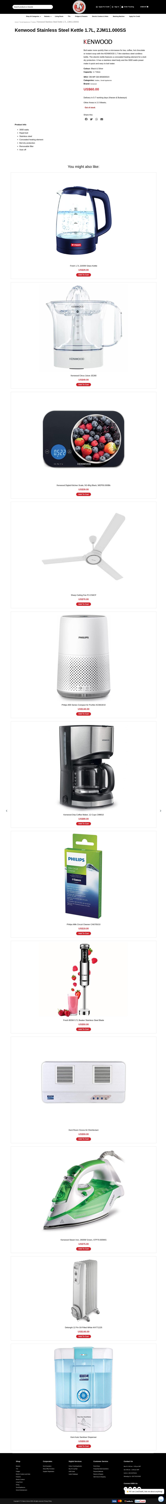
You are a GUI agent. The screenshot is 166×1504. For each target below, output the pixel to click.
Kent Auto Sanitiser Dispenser (84, 1437)
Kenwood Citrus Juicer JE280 (83, 376)
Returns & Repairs (98, 1474)
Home (16, 22)
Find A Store (96, 1466)
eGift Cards (72, 1471)
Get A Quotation (47, 1466)
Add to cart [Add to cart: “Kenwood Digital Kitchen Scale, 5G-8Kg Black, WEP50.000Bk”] (83, 494)
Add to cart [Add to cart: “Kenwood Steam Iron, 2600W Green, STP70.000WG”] (83, 1249)
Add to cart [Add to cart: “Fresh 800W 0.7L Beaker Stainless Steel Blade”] (83, 1029)
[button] (86, 119)
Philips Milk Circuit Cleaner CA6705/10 (83, 924)
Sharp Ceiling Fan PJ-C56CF (83, 595)
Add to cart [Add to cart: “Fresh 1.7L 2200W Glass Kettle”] (83, 275)
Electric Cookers (20, 1479)
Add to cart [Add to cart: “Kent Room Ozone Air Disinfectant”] (83, 1139)
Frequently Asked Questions (100, 1468)
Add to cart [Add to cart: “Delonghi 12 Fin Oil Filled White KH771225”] (83, 1336)
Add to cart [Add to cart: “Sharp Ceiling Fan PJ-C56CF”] (83, 604)
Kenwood (93, 84)
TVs (17, 1468)
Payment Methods (98, 1471)
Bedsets (18, 1466)
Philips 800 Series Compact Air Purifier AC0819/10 (84, 705)
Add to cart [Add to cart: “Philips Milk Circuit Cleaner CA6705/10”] (83, 933)
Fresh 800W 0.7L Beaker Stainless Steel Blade (83, 1020)
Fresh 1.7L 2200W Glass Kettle (83, 266)
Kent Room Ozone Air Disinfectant (83, 1130)
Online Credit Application (75, 1466)
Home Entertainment (21, 1490)
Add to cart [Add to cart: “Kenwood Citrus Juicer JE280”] (83, 385)
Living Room (19, 1482)
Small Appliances (25, 22)
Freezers (18, 1476)
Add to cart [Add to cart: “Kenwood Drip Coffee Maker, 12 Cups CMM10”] (83, 824)
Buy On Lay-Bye (73, 1468)
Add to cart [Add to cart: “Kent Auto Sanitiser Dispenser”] (83, 1446)
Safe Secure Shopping (99, 1476)
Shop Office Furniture (49, 1468)
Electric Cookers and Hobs (23, 1474)
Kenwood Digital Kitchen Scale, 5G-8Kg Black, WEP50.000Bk (83, 485)
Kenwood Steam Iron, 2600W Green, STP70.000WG (84, 1240)
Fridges (18, 1471)
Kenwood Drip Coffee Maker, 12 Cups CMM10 (83, 815)
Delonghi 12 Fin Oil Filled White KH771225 (83, 1327)
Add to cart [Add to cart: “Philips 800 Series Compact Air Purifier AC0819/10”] (83, 714)
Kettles (34, 22)
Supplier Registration (48, 1471)
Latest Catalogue (73, 1474)
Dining (17, 1484)
